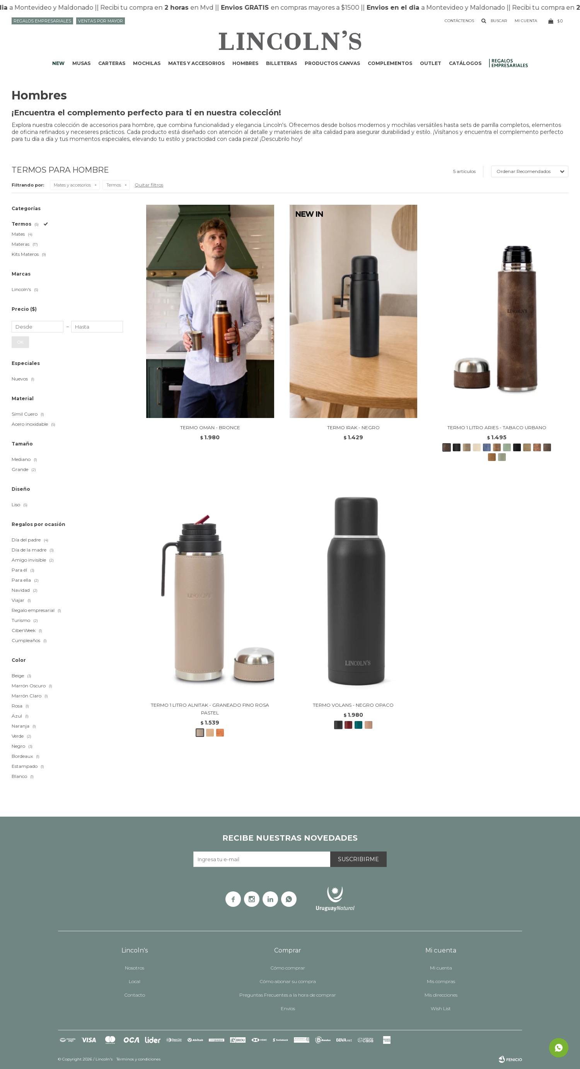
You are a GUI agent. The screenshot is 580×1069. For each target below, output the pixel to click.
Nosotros (134, 968)
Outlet (430, 63)
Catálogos (465, 63)
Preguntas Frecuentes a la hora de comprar (287, 995)
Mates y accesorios (196, 63)
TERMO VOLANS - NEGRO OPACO (353, 705)
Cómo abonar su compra (288, 981)
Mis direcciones (441, 995)
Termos (113, 185)
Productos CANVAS (332, 63)
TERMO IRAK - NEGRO (353, 427)
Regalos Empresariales (42, 21)
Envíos (288, 1008)
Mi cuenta (441, 968)
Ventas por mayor (100, 21)
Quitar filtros (149, 185)
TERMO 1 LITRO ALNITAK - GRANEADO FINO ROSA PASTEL (210, 709)
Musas (81, 63)
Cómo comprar (288, 968)
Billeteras (281, 63)
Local (134, 981)
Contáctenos (459, 20)
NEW (58, 63)
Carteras (111, 63)
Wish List (441, 1008)
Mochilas (146, 63)
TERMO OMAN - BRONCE (210, 427)
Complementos (390, 63)
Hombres (245, 63)
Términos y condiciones (138, 1059)
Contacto (135, 995)
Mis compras (441, 981)
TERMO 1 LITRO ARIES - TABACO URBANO (496, 427)
